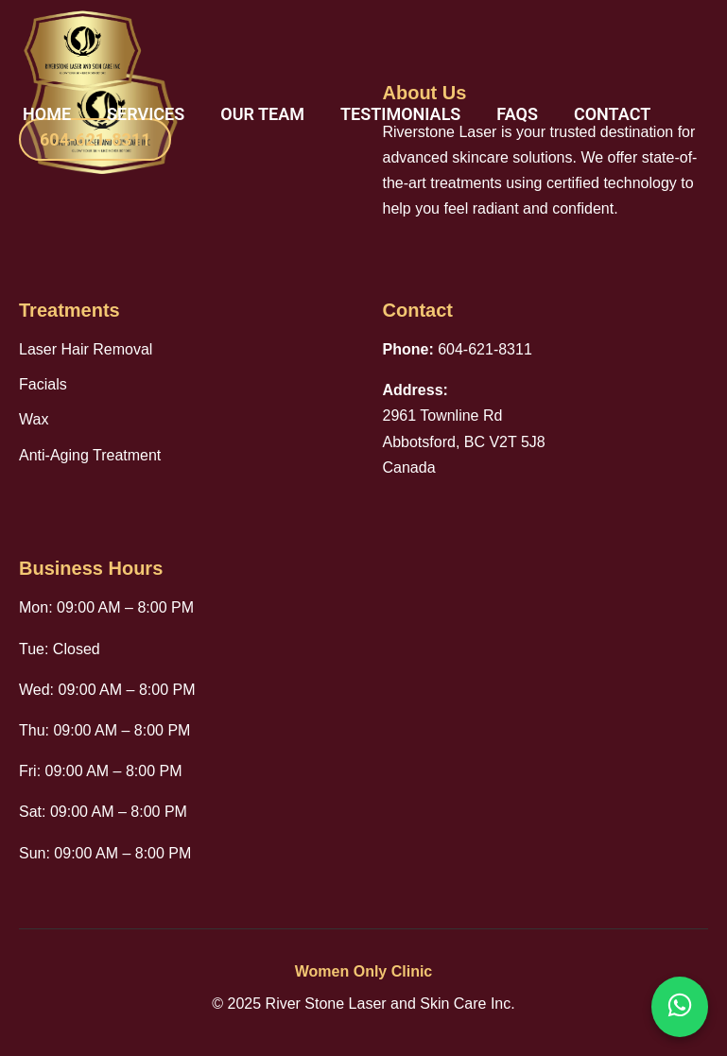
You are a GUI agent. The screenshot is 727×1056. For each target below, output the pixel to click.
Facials (43, 384)
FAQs (517, 114)
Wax (33, 419)
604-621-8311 (95, 139)
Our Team (262, 114)
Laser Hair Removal (85, 349)
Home (47, 114)
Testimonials (400, 114)
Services (145, 114)
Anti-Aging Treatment (90, 455)
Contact (612, 114)
